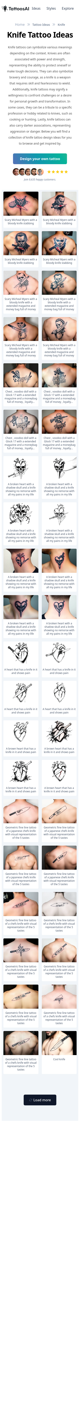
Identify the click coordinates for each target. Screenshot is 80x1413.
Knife (61, 25)
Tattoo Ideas (41, 25)
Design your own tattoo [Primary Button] (40, 158)
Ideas (36, 8)
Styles (51, 8)
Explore (68, 8)
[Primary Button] (40, 1100)
